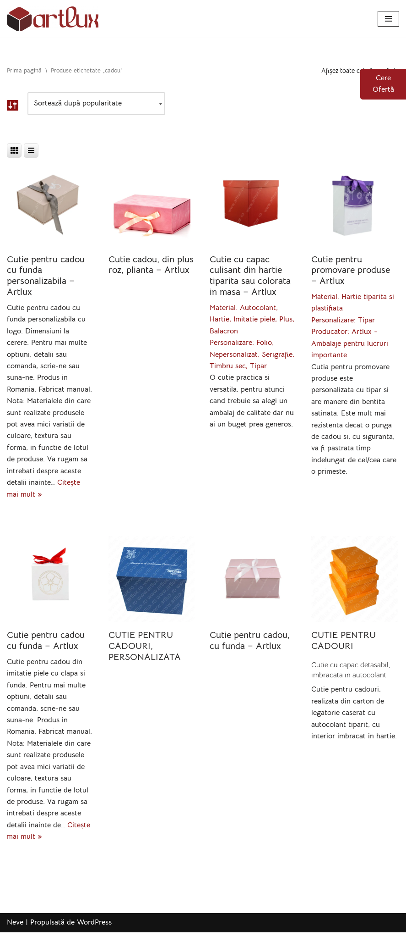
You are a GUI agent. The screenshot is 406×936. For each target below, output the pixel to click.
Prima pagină (24, 70)
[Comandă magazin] (96, 104)
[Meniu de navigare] (388, 19)
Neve (15, 925)
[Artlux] (52, 18)
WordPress (94, 925)
